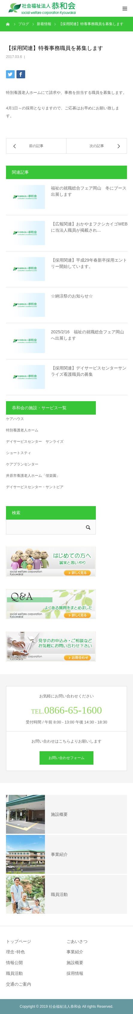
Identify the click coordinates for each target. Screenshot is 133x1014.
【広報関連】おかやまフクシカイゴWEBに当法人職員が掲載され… (89, 227)
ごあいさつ (76, 941)
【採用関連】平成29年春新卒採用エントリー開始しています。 (89, 263)
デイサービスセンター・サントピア (35, 487)
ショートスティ (18, 453)
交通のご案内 (18, 984)
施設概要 (74, 962)
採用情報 (74, 973)
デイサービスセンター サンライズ (35, 441)
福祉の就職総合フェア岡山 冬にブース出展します (88, 191)
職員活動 (14, 973)
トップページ (18, 941)
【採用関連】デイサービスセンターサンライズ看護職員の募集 (88, 371)
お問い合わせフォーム (66, 758)
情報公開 (14, 962)
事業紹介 (74, 951)
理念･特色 (15, 951)
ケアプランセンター (22, 464)
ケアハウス (15, 419)
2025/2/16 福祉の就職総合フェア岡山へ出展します (87, 334)
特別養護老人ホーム (22, 430)
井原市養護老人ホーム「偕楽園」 (33, 476)
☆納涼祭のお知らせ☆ (72, 296)
